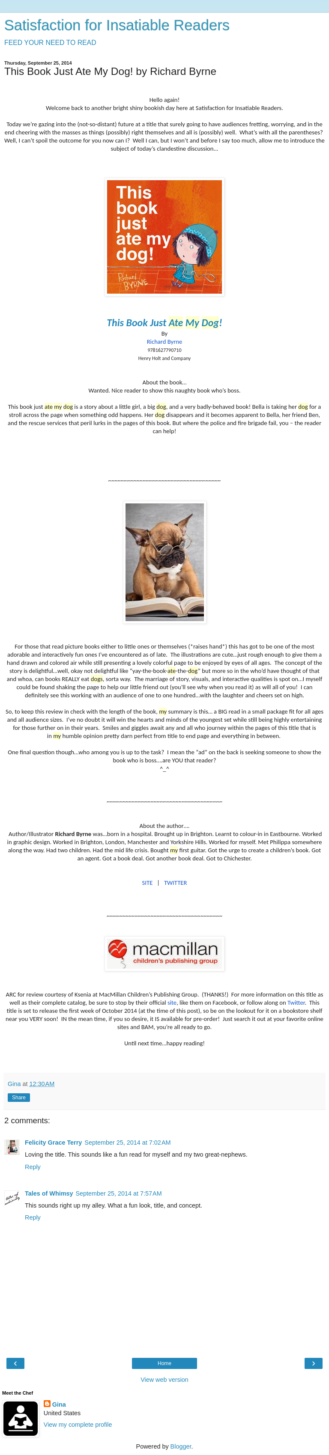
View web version (164, 1379)
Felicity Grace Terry (53, 1142)
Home (164, 1363)
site (171, 1002)
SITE (147, 883)
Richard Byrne (164, 341)
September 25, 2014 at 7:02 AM (127, 1142)
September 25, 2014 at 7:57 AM (118, 1193)
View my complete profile (78, 1424)
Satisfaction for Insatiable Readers (117, 25)
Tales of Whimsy (49, 1193)
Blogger (180, 1446)
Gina (59, 1404)
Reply (33, 1166)
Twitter (296, 1002)
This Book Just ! (164, 322)
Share (19, 1098)
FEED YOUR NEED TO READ (50, 42)
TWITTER (175, 883)
